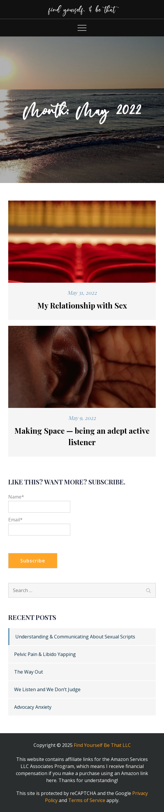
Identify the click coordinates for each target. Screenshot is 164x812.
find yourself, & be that (82, 9)
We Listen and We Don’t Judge (47, 689)
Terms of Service (86, 800)
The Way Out (28, 672)
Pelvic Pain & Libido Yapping (45, 654)
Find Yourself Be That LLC (102, 745)
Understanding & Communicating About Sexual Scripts (75, 636)
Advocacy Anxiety (32, 707)
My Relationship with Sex (82, 305)
